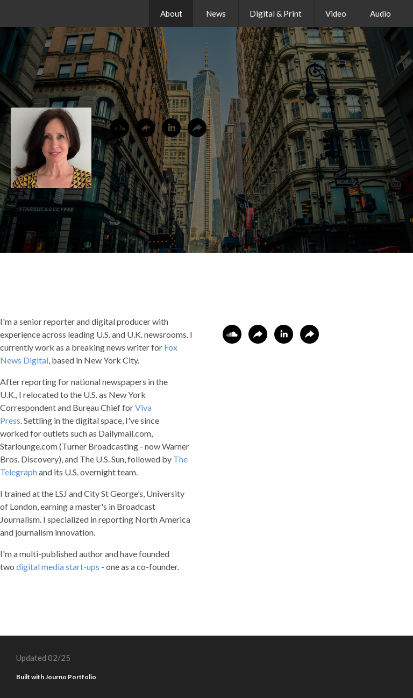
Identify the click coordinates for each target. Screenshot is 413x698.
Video (335, 13)
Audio (380, 13)
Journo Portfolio (70, 677)
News (216, 13)
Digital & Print (276, 13)
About (171, 13)
